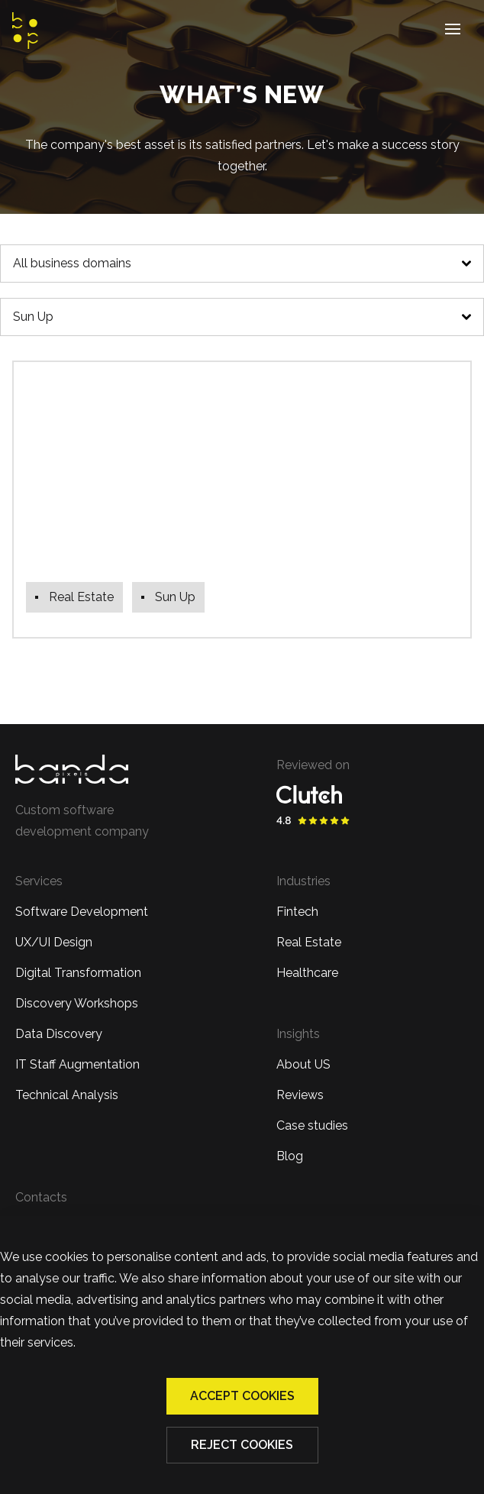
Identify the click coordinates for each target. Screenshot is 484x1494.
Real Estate (308, 942)
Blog (289, 1156)
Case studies (312, 1125)
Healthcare (307, 972)
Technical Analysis (66, 1095)
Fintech (297, 911)
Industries (303, 881)
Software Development (81, 911)
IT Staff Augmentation (77, 1064)
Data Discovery (58, 1034)
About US (303, 1064)
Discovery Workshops (76, 1003)
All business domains (72, 263)
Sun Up (33, 316)
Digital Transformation (78, 972)
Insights (298, 1034)
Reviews (300, 1095)
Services (39, 881)
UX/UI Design (53, 942)
